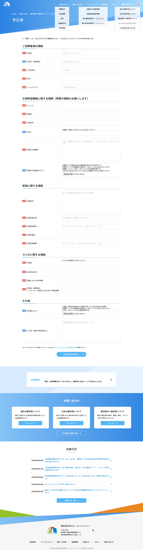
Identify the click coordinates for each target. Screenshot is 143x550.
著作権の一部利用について (39, 14)
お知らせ (105, 4)
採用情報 (75, 542)
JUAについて (64, 4)
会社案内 (33, 542)
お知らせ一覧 (70, 500)
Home (14, 14)
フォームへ (29, 423)
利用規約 (71, 347)
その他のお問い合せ (70, 433)
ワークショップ (92, 4)
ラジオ (53, 14)
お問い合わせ (126, 4)
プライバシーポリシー (59, 347)
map (78, 535)
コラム (114, 4)
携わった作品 (77, 4)
